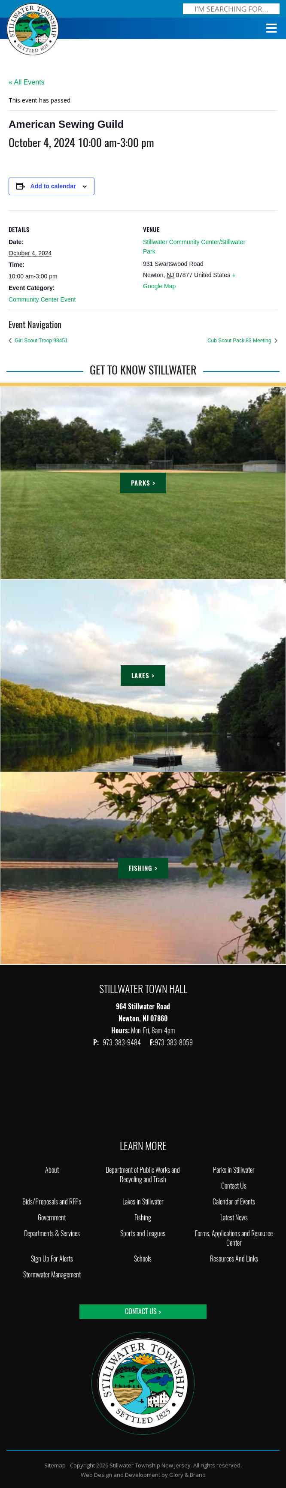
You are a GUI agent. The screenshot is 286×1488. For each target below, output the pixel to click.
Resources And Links (234, 1258)
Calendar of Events (234, 1201)
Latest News (234, 1217)
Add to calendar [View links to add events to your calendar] (53, 186)
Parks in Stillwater (234, 1169)
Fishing (142, 1217)
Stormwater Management (52, 1274)
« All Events (27, 82)
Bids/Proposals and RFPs (51, 1201)
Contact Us (233, 1185)
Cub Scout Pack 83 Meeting (240, 341)
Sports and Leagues (142, 1233)
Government (52, 1217)
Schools (143, 1258)
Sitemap (55, 1465)
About (52, 1169)
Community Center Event (42, 299)
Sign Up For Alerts (52, 1258)
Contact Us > (143, 1311)
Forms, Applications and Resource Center (234, 1238)
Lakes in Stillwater (143, 1201)
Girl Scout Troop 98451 (40, 341)
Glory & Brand (187, 1475)
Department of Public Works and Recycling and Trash (143, 1174)
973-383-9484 (122, 1042)
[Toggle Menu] (272, 28)
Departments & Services (52, 1233)
